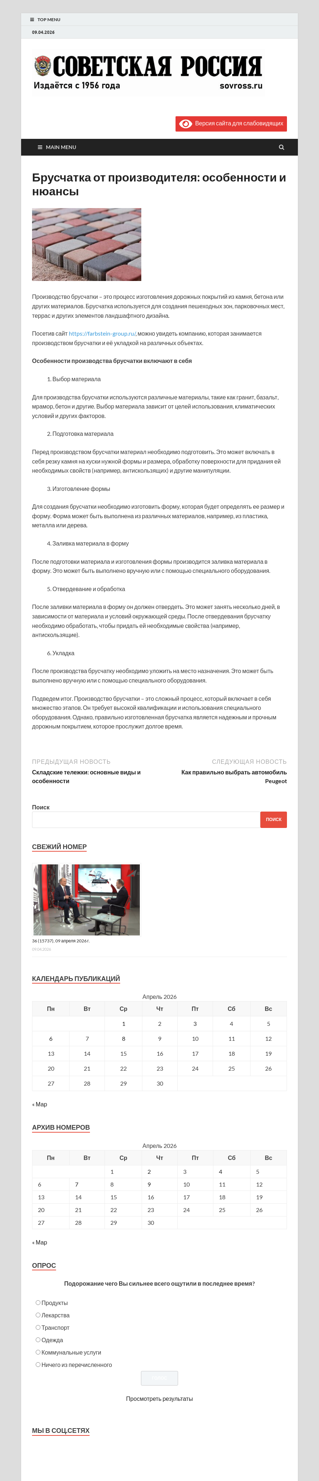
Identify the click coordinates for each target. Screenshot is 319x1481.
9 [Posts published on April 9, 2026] (149, 1184)
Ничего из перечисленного (77, 1364)
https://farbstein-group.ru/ (102, 333)
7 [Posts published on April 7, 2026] (76, 1184)
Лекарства (56, 1315)
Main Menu (61, 147)
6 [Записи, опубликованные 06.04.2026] (50, 1038)
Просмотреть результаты (159, 1398)
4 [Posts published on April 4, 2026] (220, 1171)
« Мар (39, 1104)
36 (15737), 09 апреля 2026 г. (61, 940)
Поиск (41, 807)
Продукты (55, 1302)
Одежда (52, 1339)
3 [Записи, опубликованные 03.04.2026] (195, 1023)
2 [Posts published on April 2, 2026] (149, 1171)
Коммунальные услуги (71, 1352)
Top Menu (49, 19)
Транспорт (56, 1327)
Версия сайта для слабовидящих (231, 123)
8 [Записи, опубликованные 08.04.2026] (123, 1038)
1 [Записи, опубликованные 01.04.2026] (123, 1023)
